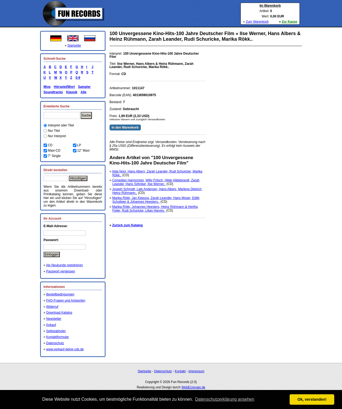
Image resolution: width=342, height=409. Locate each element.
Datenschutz (55, 343)
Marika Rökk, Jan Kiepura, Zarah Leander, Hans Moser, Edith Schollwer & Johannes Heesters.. (156, 200)
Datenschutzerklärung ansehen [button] (224, 399)
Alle (84, 92)
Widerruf (52, 307)
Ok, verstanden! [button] (312, 399)
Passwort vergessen (60, 271)
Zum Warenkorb (257, 22)
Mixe (47, 87)
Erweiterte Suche (56, 106)
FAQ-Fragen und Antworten (65, 300)
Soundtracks (53, 92)
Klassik (71, 92)
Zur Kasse (289, 22)
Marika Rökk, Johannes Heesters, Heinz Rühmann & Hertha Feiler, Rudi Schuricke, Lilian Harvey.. (155, 208)
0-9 (77, 78)
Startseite (74, 45)
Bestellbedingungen (60, 294)
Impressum (196, 371)
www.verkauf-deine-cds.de (65, 349)
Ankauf (51, 325)
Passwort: (51, 240)
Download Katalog (59, 312)
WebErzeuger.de (193, 387)
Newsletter (53, 319)
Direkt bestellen (55, 170)
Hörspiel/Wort (64, 87)
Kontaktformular (57, 337)
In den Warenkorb (125, 127)
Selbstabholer (56, 331)
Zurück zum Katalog (127, 225)
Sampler (84, 87)
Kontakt (180, 371)
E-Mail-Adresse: (56, 226)
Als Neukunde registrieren (64, 265)
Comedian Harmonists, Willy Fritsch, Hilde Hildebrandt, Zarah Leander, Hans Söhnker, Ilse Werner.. (156, 182)
